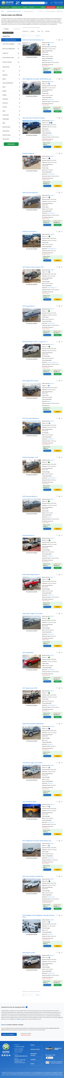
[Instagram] (7, 1055)
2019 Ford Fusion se (28, 535)
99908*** (52, 726)
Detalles (58, 147)
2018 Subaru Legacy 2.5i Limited (32, 613)
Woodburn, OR (50, 897)
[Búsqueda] (46, 3)
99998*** (52, 42)
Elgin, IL (49, 401)
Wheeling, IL (50, 60)
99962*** (52, 383)
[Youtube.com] (9, 1055)
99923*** (52, 691)
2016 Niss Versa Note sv (29, 231)
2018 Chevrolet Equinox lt (30, 192)
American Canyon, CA (52, 362)
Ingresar (43, 7)
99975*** (52, 309)
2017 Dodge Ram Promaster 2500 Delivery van (36, 841)
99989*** (52, 156)
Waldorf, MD (50, 634)
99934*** (52, 499)
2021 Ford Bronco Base (29, 802)
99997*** (52, 82)
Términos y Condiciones (42, 1075)
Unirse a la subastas (8, 1034)
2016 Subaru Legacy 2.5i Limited (32, 763)
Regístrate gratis (26, 1035)
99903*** (52, 843)
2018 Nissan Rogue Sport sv (30, 574)
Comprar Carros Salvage (14, 11)
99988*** (52, 234)
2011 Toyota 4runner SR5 (29, 688)
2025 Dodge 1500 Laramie (30, 381)
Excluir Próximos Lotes (8, 57)
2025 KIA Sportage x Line (30, 457)
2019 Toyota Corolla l (28, 953)
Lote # (32, 31)
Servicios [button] (31, 7)
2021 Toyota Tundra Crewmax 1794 (32, 267)
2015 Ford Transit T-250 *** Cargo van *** (35, 342)
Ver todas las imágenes (31, 57)
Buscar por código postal (9, 48)
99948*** (52, 460)
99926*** (52, 655)
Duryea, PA (50, 934)
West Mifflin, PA (51, 669)
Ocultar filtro (16, 29)
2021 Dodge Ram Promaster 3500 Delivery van (36, 79)
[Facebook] (5, 1055)
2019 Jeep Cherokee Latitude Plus (32, 876)
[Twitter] (2, 1055)
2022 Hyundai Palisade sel (30, 418)
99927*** (52, 616)
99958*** (52, 421)
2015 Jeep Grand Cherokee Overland (33, 118)
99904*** (52, 804)
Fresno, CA (49, 135)
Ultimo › (38, 36)
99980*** (52, 270)
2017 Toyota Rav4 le (28, 306)
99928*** (52, 577)
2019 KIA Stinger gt (28, 153)
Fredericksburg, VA (51, 248)
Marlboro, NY (50, 439)
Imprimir (60, 11)
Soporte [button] (25, 7)
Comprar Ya (5, 53)
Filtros (40, 11)
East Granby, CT (51, 174)
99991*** (52, 121)
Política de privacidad (57, 1075)
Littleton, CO (50, 595)
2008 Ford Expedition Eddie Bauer (33, 724)
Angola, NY (50, 556)
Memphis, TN (50, 858)
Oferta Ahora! (47, 72)
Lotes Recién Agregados (9, 44)
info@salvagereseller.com (21, 1056)
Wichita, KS (50, 744)
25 (42, 31)
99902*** (52, 920)
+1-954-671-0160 (58, 2)
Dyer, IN (49, 517)
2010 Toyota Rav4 (27, 652)
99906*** (52, 765)
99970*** (52, 344)
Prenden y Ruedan (7, 62)
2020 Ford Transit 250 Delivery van (33, 40)
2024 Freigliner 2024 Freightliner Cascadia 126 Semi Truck (38, 916)
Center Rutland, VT (52, 288)
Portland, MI (50, 99)
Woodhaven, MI (51, 323)
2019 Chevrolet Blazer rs (29, 496)
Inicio (2, 11)
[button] (5, 7)
